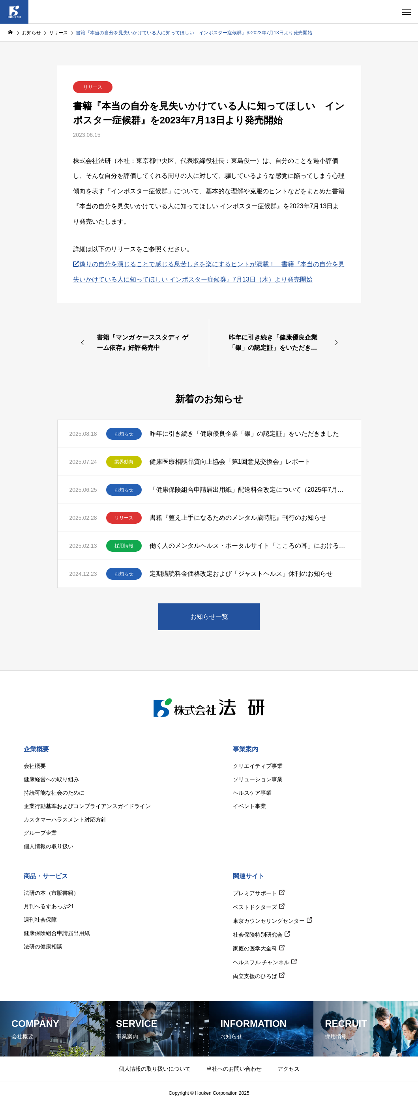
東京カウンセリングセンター (269, 921)
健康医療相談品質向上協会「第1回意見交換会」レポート (230, 461)
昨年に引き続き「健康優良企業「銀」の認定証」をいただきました (244, 433)
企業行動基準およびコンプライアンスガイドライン (87, 806)
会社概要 (35, 766)
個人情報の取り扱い (48, 846)
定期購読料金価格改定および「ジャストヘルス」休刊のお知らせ (241, 573)
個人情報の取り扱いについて (155, 1069)
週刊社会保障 (40, 919)
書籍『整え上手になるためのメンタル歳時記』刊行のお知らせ (238, 517)
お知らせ (123, 434)
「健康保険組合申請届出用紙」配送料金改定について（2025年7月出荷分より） (249, 489)
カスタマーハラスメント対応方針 (65, 819)
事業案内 (245, 749)
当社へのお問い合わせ (234, 1069)
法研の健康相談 (43, 946)
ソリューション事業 (258, 779)
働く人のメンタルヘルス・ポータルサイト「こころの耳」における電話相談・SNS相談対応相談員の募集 (249, 545)
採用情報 (123, 546)
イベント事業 (249, 806)
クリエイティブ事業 (258, 766)
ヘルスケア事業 (252, 793)
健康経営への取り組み (51, 779)
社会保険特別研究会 (258, 934)
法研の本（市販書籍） (51, 893)
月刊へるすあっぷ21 (49, 906)
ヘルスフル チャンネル (261, 962)
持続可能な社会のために (54, 793)
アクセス (288, 1069)
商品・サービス (46, 876)
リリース (92, 87)
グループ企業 (40, 833)
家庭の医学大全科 (255, 948)
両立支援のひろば (255, 976)
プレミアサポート (255, 893)
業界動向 (123, 462)
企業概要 (36, 749)
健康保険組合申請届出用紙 (57, 933)
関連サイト (248, 876)
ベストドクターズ (255, 907)
